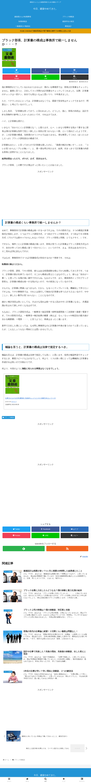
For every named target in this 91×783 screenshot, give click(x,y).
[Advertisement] (45, 191)
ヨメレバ (14, 403)
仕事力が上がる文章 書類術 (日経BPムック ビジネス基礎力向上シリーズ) (30, 399)
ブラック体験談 (8, 419)
